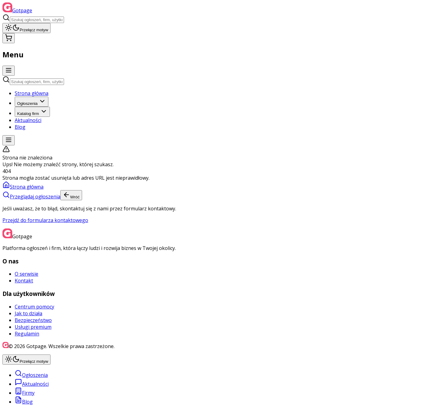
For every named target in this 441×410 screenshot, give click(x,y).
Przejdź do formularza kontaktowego (45, 220)
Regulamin (27, 333)
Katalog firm (32, 112)
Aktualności (28, 120)
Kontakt (24, 280)
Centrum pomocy (34, 306)
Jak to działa (28, 313)
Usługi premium (33, 327)
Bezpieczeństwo (33, 320)
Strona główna (31, 93)
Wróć (71, 195)
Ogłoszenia (31, 102)
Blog (20, 127)
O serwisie (26, 273)
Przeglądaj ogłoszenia (31, 196)
